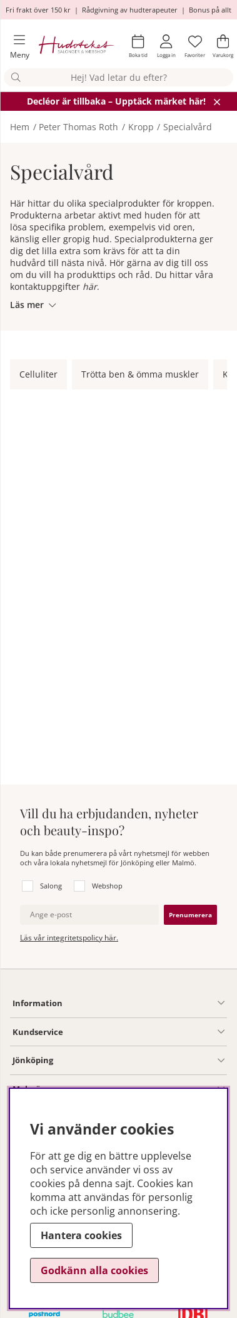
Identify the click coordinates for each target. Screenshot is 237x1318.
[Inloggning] (166, 46)
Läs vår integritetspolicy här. (69, 937)
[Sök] (118, 77)
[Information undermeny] (143, 1003)
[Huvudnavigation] (14, 46)
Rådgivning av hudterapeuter (130, 9)
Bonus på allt (210, 9)
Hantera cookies (81, 1235)
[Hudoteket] (76, 46)
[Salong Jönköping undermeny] (138, 1060)
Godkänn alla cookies (94, 1270)
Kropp (141, 127)
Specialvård (187, 127)
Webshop (107, 885)
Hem (19, 127)
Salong (51, 885)
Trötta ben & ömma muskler (140, 374)
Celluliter (38, 374)
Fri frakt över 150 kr (38, 9)
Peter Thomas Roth (78, 127)
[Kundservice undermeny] (143, 1032)
